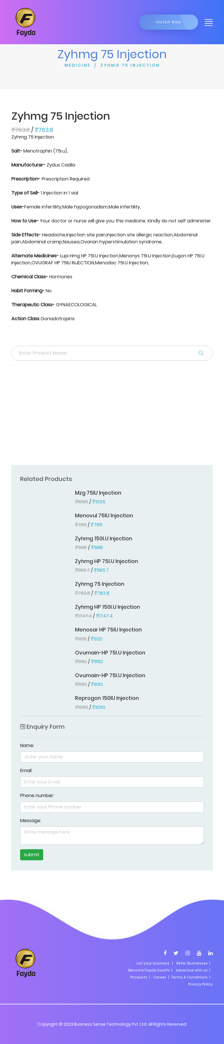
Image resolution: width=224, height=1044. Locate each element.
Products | (140, 977)
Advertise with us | (193, 970)
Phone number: (37, 795)
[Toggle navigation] (207, 22)
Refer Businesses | (193, 963)
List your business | (154, 963)
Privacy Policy (200, 984)
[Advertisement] (112, 417)
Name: (27, 745)
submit (31, 854)
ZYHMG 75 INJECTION (130, 65)
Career (159, 977)
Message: (30, 820)
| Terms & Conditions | (188, 977)
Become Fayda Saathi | (150, 970)
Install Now (168, 22)
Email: (26, 770)
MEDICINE (77, 65)
